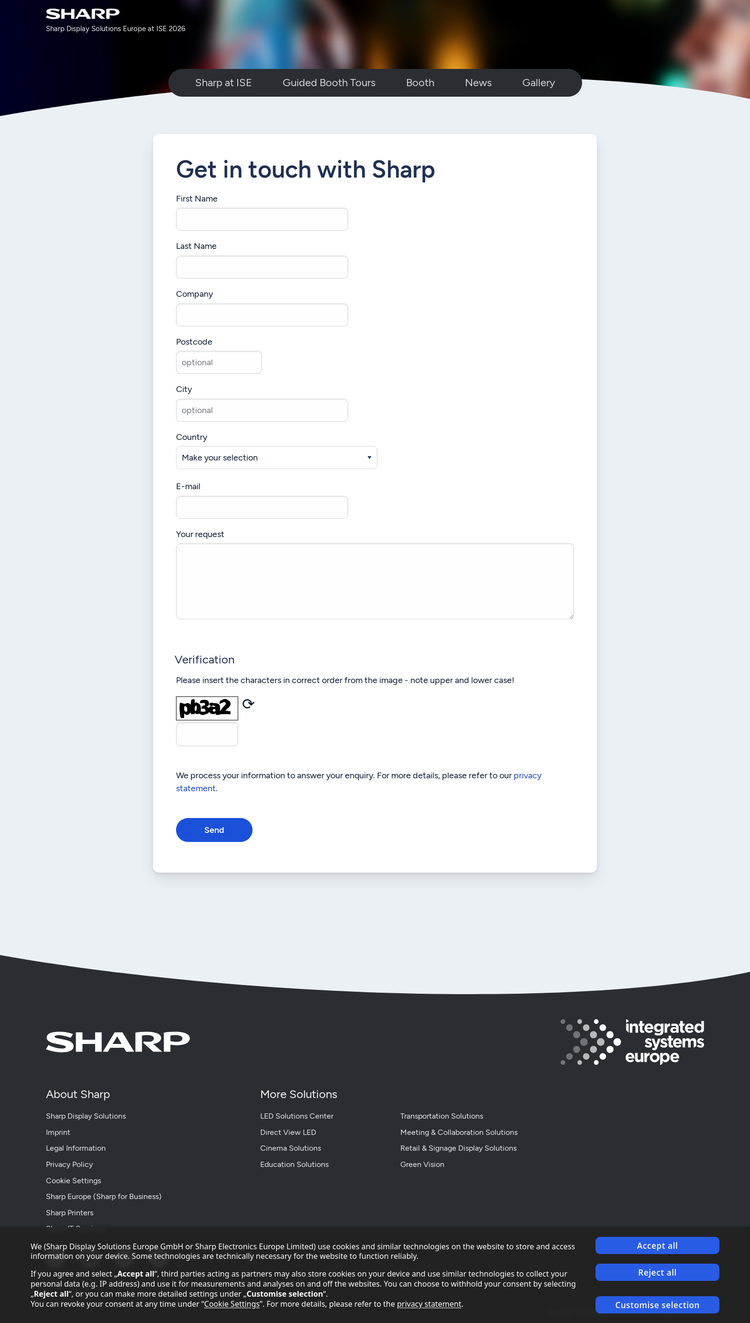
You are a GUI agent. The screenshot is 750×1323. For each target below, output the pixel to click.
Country (191, 437)
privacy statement (429, 1304)
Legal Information (76, 1148)
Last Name (196, 246)
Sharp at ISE (223, 82)
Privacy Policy (69, 1164)
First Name (197, 199)
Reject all (657, 1272)
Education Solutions (294, 1164)
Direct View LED (288, 1132)
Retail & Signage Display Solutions (458, 1148)
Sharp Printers (69, 1212)
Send (214, 830)
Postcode (194, 342)
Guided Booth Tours (329, 82)
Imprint (58, 1132)
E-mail (188, 487)
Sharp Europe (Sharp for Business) (104, 1196)
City (184, 389)
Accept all (657, 1245)
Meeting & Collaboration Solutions (459, 1132)
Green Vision (422, 1164)
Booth (420, 82)
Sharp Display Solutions (86, 1116)
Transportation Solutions (441, 1116)
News (478, 82)
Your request (200, 534)
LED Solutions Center (296, 1116)
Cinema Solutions (290, 1148)
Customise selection (657, 1305)
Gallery (538, 82)
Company (194, 294)
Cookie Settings (73, 1180)
